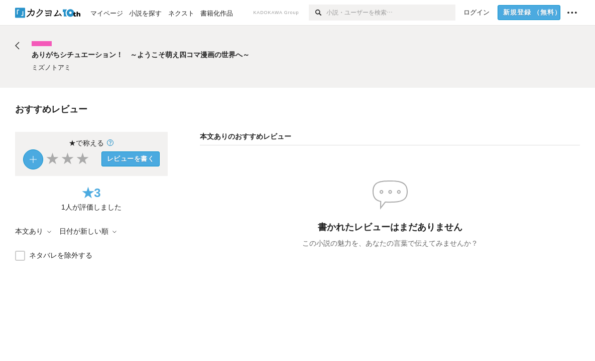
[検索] (317, 13)
